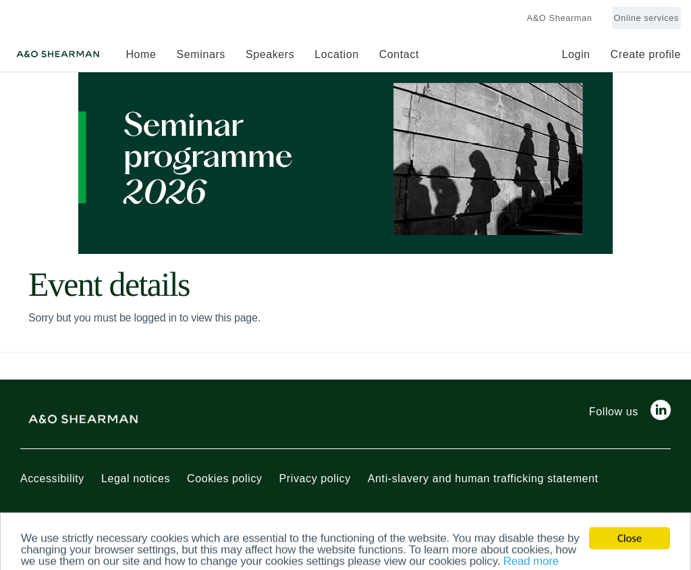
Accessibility (52, 478)
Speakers (270, 54)
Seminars (201, 54)
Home (141, 54)
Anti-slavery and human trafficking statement (483, 478)
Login (575, 54)
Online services (646, 18)
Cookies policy (224, 478)
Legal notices (135, 478)
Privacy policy (315, 478)
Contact (399, 54)
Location (336, 54)
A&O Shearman (559, 18)
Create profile (646, 54)
